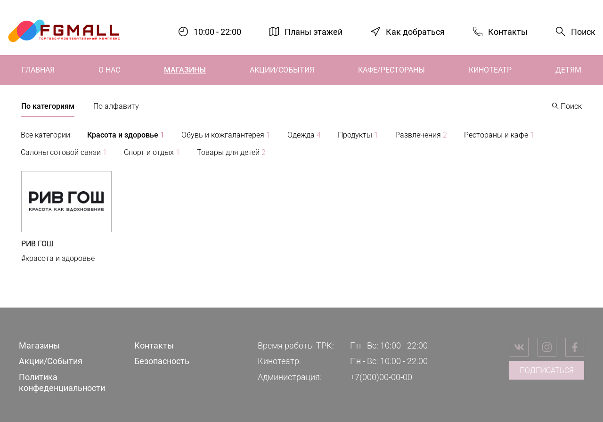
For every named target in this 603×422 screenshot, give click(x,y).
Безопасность (161, 361)
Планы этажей (313, 31)
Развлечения (421, 134)
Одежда (304, 134)
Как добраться (415, 31)
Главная (38, 69)
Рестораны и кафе (499, 134)
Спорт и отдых (152, 152)
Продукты (358, 134)
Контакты (508, 31)
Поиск (583, 32)
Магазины (185, 69)
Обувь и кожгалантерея (225, 134)
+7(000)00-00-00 (381, 377)
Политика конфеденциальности (62, 382)
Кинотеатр (490, 69)
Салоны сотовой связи (64, 152)
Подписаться (547, 370)
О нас (109, 69)
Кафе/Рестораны (391, 69)
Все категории (45, 134)
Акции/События (282, 69)
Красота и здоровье (125, 134)
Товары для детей (231, 152)
